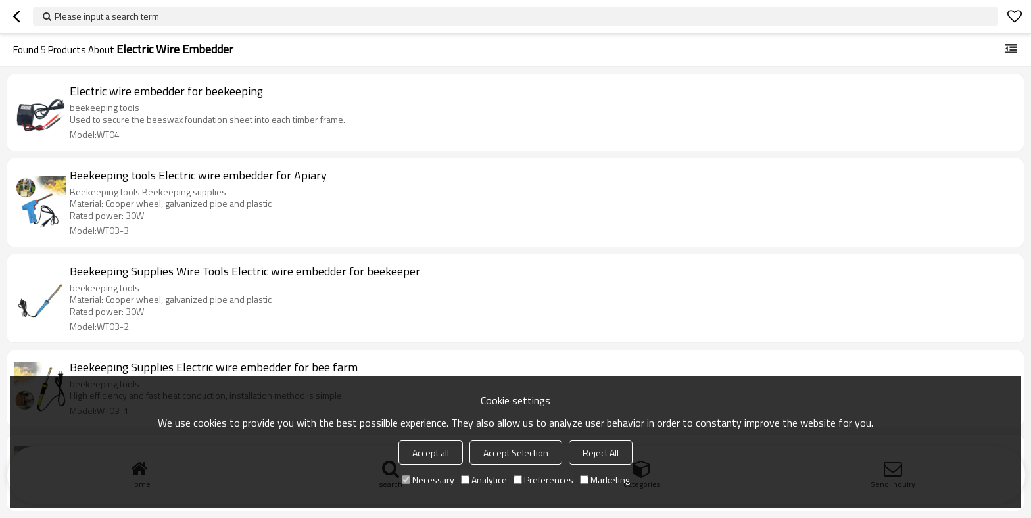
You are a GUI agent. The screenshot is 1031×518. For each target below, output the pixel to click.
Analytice (484, 479)
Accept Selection (515, 452)
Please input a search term (107, 16)
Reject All (601, 452)
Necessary (428, 479)
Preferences (543, 479)
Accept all (430, 452)
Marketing (605, 479)
